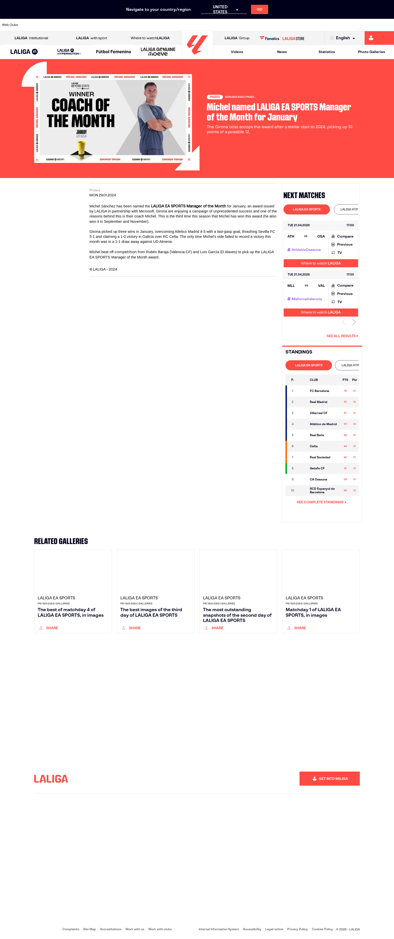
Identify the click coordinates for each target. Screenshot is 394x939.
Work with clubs (160, 929)
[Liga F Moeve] (113, 52)
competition (126, 252)
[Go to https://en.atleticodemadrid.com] (51, 25)
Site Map (89, 929)
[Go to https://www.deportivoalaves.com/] (89, 25)
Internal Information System (219, 929)
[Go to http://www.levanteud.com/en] (182, 25)
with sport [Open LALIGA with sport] (91, 38)
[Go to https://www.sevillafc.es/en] (351, 25)
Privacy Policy (297, 929)
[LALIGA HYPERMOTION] (69, 52)
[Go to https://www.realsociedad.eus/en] (332, 25)
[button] (24, 52)
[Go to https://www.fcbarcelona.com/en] (126, 25)
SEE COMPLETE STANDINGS (322, 502)
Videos (237, 52)
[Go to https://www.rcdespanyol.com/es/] (238, 25)
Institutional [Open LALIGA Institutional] (31, 38)
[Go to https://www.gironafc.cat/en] (164, 25)
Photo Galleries (371, 52)
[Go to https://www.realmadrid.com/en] (295, 25)
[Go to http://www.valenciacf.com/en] (369, 25)
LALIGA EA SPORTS (306, 209)
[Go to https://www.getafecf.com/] (145, 25)
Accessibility (252, 929)
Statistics (327, 52)
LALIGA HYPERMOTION (357, 209)
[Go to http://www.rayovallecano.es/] (201, 25)
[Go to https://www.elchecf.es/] (107, 25)
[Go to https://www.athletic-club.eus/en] (32, 25)
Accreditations (110, 929)
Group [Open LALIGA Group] (237, 38)
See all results (342, 336)
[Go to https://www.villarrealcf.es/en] (388, 25)
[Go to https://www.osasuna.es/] (70, 25)
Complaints (71, 929)
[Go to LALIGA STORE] (282, 38)
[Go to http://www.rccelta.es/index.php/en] (220, 25)
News (282, 52)
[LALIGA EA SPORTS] (24, 52)
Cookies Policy (322, 929)
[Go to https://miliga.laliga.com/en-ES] (379, 38)
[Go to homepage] (197, 57)
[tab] (306, 209)
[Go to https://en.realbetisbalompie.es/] (276, 25)
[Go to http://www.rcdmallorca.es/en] (257, 25)
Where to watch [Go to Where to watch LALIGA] (150, 38)
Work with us (134, 929)
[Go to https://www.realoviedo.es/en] (313, 25)
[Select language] (343, 38)
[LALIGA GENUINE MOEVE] (158, 52)
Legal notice (274, 929)
